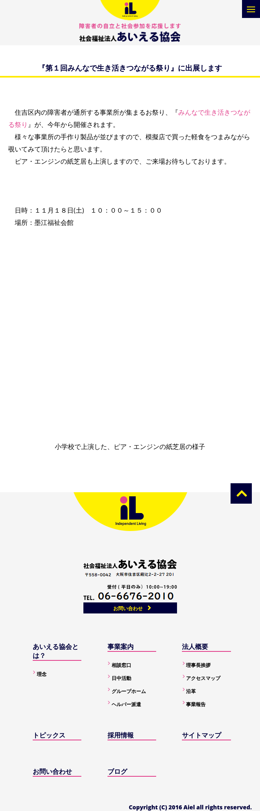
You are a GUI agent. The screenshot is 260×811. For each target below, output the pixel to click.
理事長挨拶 (198, 665)
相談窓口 (121, 665)
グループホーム (129, 691)
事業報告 (196, 704)
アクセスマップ (203, 678)
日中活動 (121, 678)
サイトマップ (201, 735)
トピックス (49, 735)
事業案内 (121, 646)
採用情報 (121, 735)
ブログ (117, 771)
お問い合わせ (128, 608)
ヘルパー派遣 (126, 704)
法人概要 (195, 646)
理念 (42, 674)
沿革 (191, 691)
